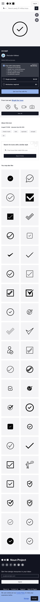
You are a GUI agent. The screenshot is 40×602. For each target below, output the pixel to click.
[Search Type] (4, 8)
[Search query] (20, 150)
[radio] (20, 70)
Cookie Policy (20, 593)
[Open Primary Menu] (3, 4)
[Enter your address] (20, 576)
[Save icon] (37, 15)
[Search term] (21, 8)
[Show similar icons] (37, 20)
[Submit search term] (36, 8)
